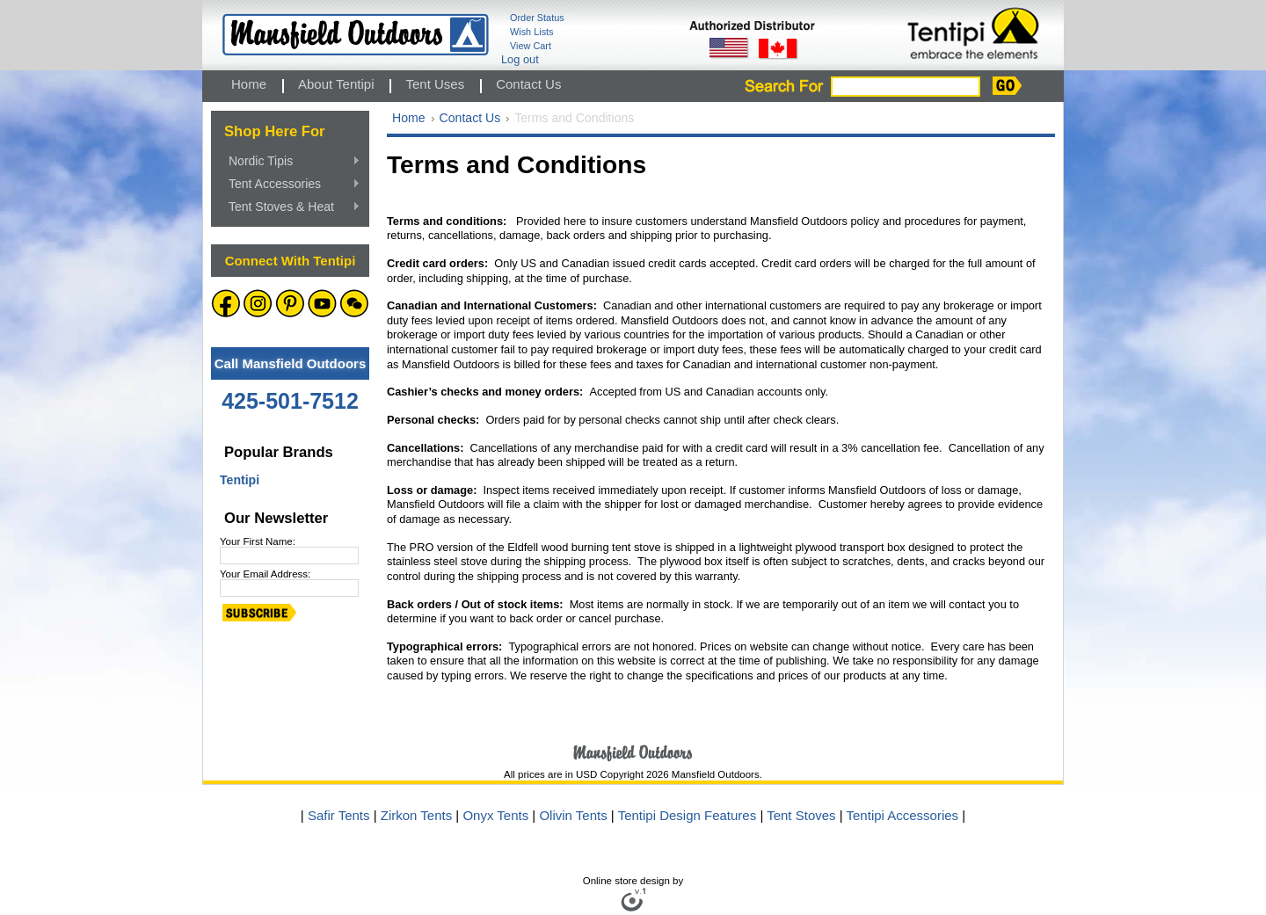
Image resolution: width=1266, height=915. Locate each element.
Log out (520, 59)
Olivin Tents (573, 815)
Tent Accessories (290, 184)
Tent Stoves (803, 815)
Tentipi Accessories (905, 815)
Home (409, 118)
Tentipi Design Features (687, 815)
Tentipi (239, 480)
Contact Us (470, 118)
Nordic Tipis (290, 162)
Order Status (537, 17)
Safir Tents (339, 815)
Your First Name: (257, 541)
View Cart (530, 45)
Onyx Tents (495, 815)
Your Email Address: (265, 574)
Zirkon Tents (416, 815)
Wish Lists (532, 31)
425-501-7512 (290, 401)
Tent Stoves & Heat (290, 207)
